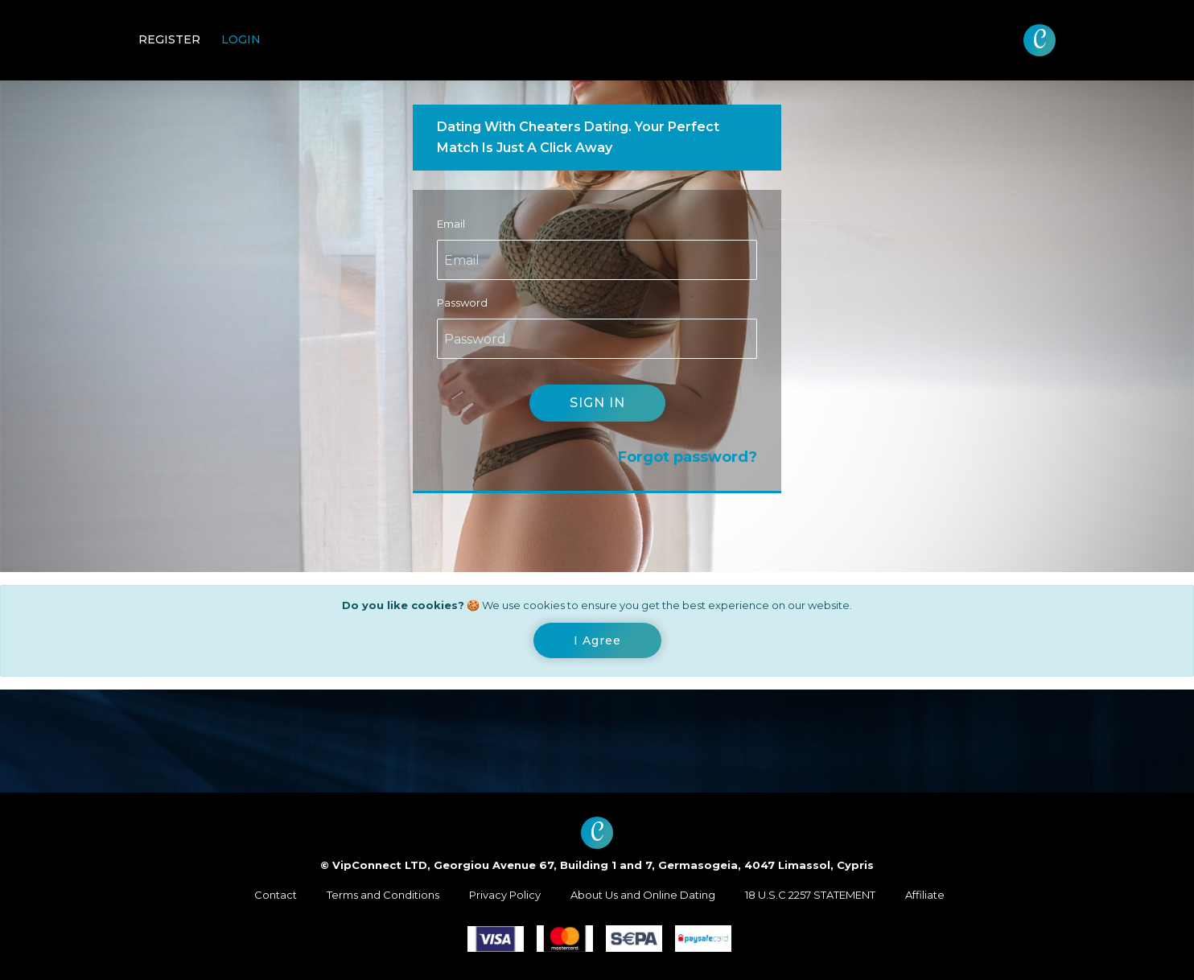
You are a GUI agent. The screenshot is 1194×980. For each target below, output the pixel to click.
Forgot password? (687, 457)
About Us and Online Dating (642, 894)
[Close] (597, 640)
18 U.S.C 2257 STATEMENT (810, 894)
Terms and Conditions (383, 894)
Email (451, 223)
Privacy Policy (505, 894)
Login (241, 39)
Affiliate (925, 894)
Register (169, 39)
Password (462, 302)
